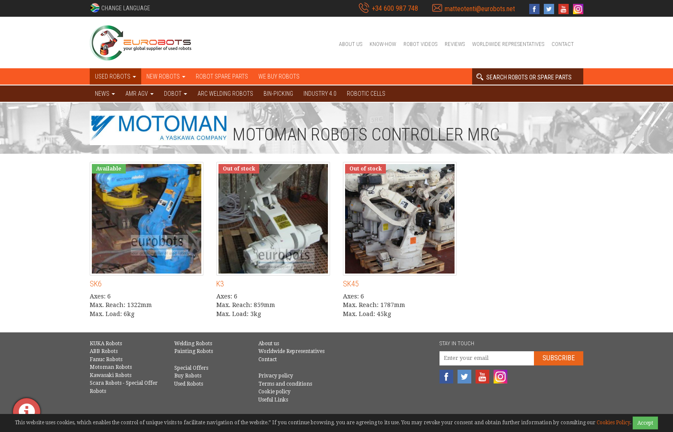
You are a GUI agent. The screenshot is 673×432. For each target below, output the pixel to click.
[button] (120, 8)
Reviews (455, 44)
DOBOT (175, 93)
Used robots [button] (115, 76)
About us (350, 44)
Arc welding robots (225, 93)
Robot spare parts (222, 76)
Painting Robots (193, 351)
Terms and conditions (285, 384)
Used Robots (188, 384)
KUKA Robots (106, 344)
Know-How (383, 44)
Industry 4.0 (319, 93)
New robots (165, 76)
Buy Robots (187, 376)
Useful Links (273, 400)
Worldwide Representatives (508, 44)
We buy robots (279, 76)
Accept (645, 423)
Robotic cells (366, 93)
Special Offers (191, 368)
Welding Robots (193, 344)
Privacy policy (275, 376)
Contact (563, 44)
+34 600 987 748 (395, 8)
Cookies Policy (613, 423)
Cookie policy (274, 392)
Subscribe (559, 358)
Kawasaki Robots (110, 375)
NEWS (105, 93)
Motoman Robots (111, 367)
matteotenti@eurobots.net (480, 9)
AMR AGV (139, 93)
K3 (220, 283)
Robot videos (420, 44)
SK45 (351, 283)
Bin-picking (278, 93)
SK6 (96, 283)
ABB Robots (104, 351)
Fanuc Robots (106, 359)
